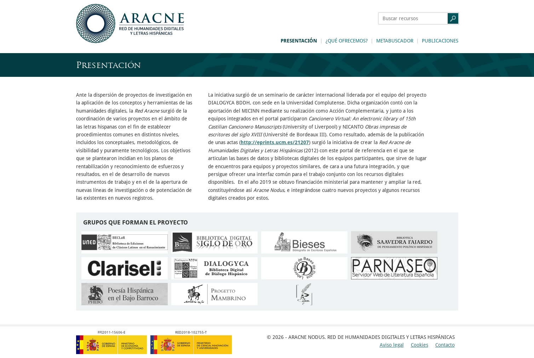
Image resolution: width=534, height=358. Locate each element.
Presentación (299, 41)
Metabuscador (394, 41)
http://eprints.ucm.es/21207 (275, 142)
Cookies (419, 345)
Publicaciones (440, 41)
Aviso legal (392, 345)
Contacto (445, 345)
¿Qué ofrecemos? (347, 41)
